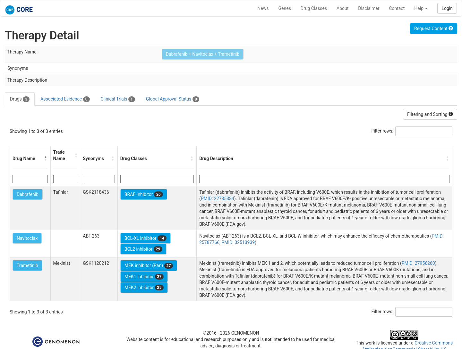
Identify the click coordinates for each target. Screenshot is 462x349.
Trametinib (27, 265)
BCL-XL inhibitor (145, 238)
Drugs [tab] (20, 99)
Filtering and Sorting (430, 114)
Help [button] (421, 8)
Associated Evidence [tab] (65, 99)
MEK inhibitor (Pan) (148, 266)
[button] (46, 158)
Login (447, 8)
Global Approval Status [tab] (172, 99)
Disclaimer (368, 8)
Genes (284, 8)
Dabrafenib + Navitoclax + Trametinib (202, 54)
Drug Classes (314, 8)
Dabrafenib (27, 194)
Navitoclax (27, 238)
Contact (397, 8)
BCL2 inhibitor (143, 249)
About (342, 8)
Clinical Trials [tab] (118, 99)
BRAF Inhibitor (143, 194)
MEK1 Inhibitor (144, 277)
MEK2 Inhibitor (144, 287)
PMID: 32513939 (238, 242)
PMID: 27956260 (418, 263)
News (263, 8)
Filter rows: (383, 131)
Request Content (433, 28)
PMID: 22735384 (217, 198)
